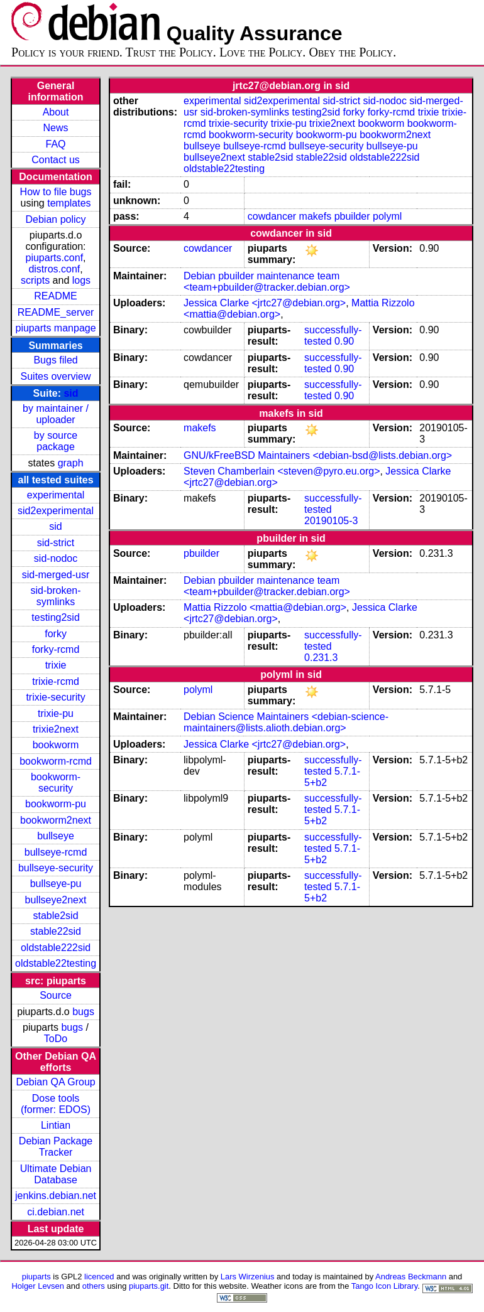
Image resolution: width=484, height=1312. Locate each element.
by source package (55, 441)
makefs (315, 216)
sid (70, 393)
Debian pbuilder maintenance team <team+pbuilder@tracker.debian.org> (267, 282)
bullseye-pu (56, 883)
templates (69, 203)
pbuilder (352, 216)
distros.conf (54, 269)
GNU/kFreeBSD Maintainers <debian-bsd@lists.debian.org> (318, 455)
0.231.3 (321, 657)
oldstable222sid (56, 947)
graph (71, 463)
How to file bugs (56, 191)
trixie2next (56, 729)
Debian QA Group (55, 1082)
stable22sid (55, 931)
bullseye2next (56, 900)
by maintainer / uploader (56, 414)
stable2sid (56, 915)
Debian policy (56, 219)
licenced (99, 1276)
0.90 (344, 341)
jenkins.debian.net (55, 1195)
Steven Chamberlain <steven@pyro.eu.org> (282, 471)
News (56, 127)
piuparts (36, 1276)
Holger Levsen (37, 1286)
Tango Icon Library (384, 1286)
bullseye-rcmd (56, 852)
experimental (56, 495)
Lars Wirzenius (248, 1276)
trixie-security (55, 697)
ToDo (55, 1038)
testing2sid (55, 617)
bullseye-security (55, 868)
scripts (35, 280)
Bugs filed (55, 360)
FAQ (56, 144)
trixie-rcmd (55, 681)
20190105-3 (331, 520)
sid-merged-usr (56, 574)
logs (81, 280)
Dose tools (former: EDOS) (56, 1104)
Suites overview (56, 376)
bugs (83, 1011)
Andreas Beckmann (410, 1276)
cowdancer (272, 216)
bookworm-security (55, 782)
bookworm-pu (55, 803)
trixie (56, 665)
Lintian (55, 1125)
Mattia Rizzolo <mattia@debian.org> (265, 607)
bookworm (56, 744)
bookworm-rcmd (55, 761)
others (93, 1286)
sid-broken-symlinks (56, 596)
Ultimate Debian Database (56, 1174)
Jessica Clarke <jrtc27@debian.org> (265, 303)
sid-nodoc (55, 558)
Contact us (55, 159)
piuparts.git (148, 1286)
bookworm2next (55, 820)
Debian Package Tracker (55, 1147)
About (56, 112)
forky (56, 633)
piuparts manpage (55, 328)
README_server (56, 312)
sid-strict (56, 542)
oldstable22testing (55, 963)
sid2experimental (56, 510)
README (55, 296)
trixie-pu (56, 713)
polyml (387, 216)
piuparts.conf (55, 257)
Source (56, 995)
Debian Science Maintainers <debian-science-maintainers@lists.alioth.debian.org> (286, 722)
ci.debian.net (55, 1212)
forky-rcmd (56, 649)
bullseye (55, 836)
